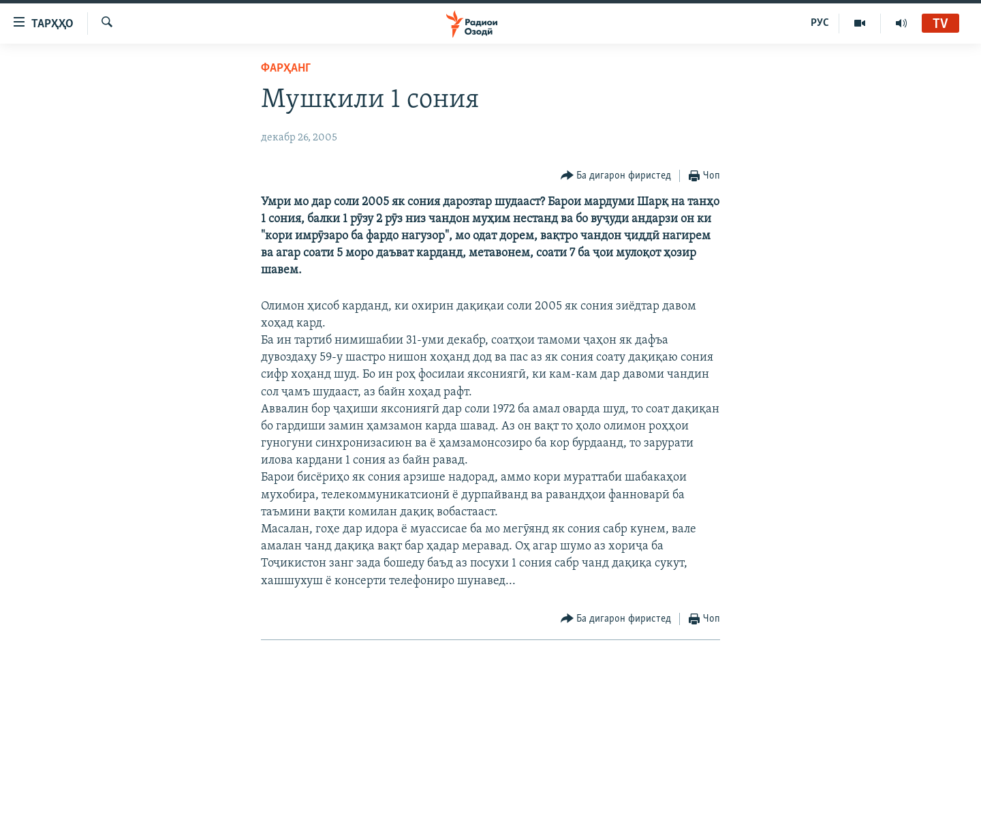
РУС (820, 23)
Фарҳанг (286, 68)
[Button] (616, 176)
